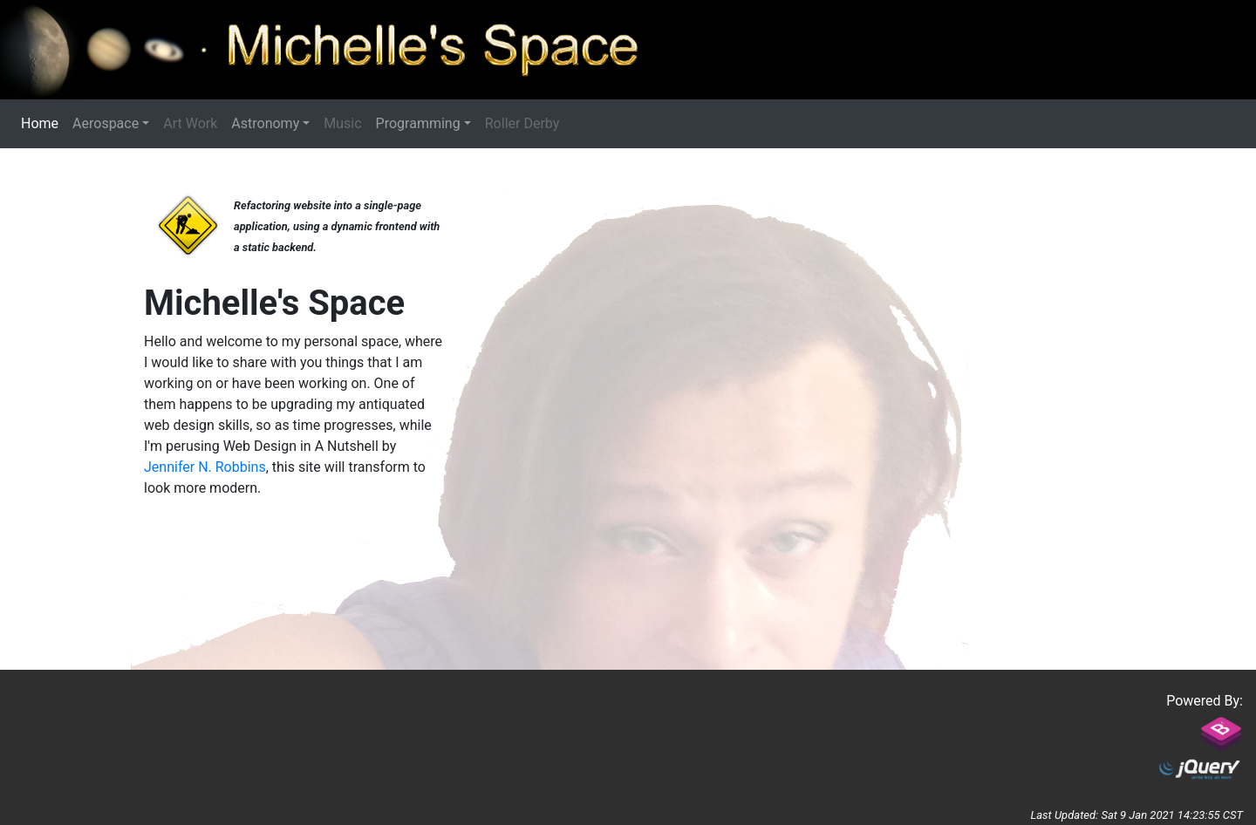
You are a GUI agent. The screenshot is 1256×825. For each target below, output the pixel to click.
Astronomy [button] (265, 123)
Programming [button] (418, 123)
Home (43, 122)
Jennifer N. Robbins (205, 467)
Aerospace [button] (105, 123)
